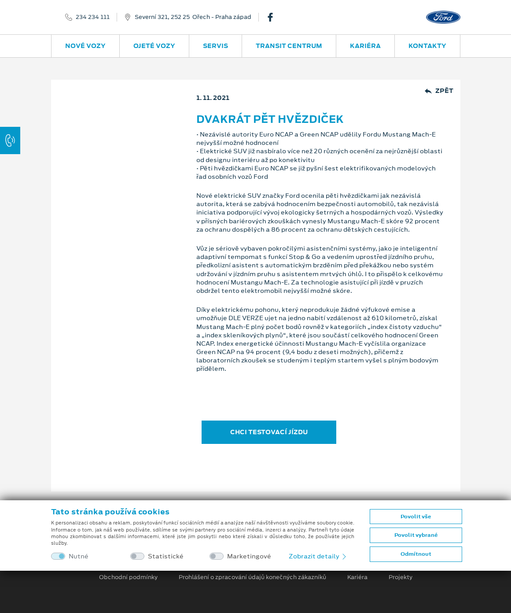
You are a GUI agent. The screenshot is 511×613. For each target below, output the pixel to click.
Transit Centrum (289, 45)
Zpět (439, 91)
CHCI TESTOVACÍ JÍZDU (269, 432)
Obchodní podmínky (128, 577)
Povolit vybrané (415, 535)
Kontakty (427, 45)
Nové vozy (85, 45)
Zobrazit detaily (318, 556)
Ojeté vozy (154, 45)
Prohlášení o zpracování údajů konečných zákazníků (252, 577)
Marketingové (249, 556)
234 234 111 (93, 17)
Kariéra (365, 45)
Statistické (166, 556)
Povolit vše (416, 516)
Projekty (400, 577)
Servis (215, 45)
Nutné (78, 556)
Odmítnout (416, 554)
